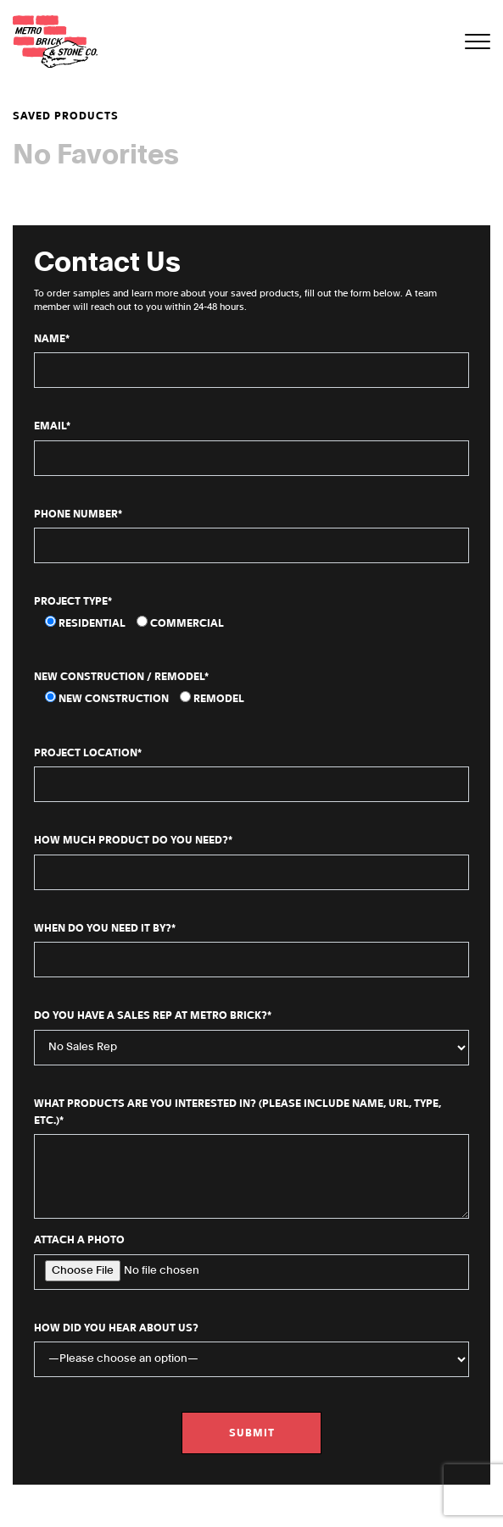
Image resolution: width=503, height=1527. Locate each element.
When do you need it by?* (251, 950)
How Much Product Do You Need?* (251, 862)
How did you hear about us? (251, 1350)
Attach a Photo (251, 1262)
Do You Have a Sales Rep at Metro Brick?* (251, 1037)
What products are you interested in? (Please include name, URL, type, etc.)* (251, 1158)
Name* (251, 361)
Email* (251, 448)
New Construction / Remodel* (121, 677)
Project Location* (251, 775)
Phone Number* (251, 536)
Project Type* (73, 601)
